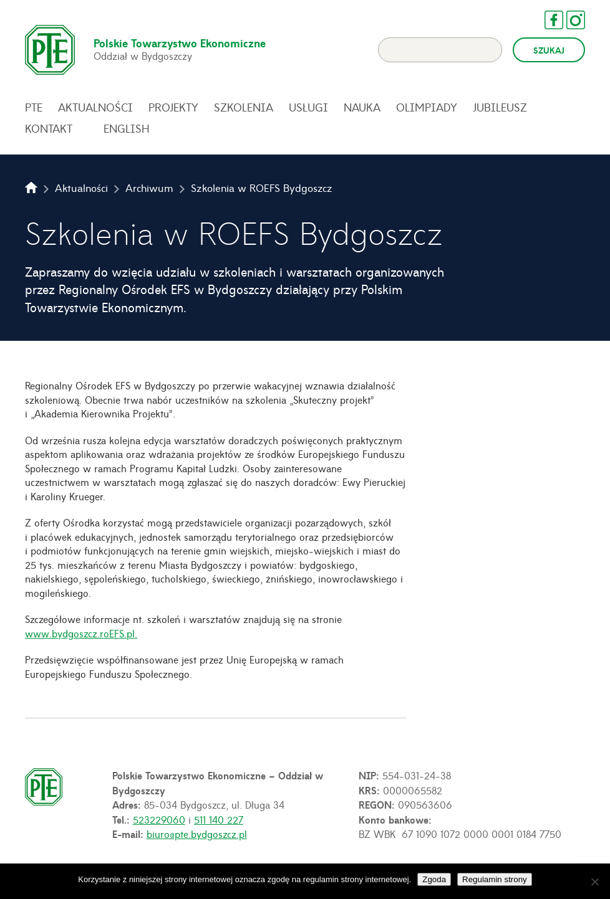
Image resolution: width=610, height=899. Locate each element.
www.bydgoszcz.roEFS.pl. (81, 633)
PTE (33, 107)
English (127, 128)
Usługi (308, 107)
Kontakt (48, 128)
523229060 (159, 819)
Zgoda (434, 879)
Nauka (362, 107)
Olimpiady (426, 107)
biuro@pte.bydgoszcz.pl (197, 833)
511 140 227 (218, 819)
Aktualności (95, 107)
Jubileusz (500, 107)
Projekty (173, 107)
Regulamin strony (494, 879)
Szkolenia (243, 107)
